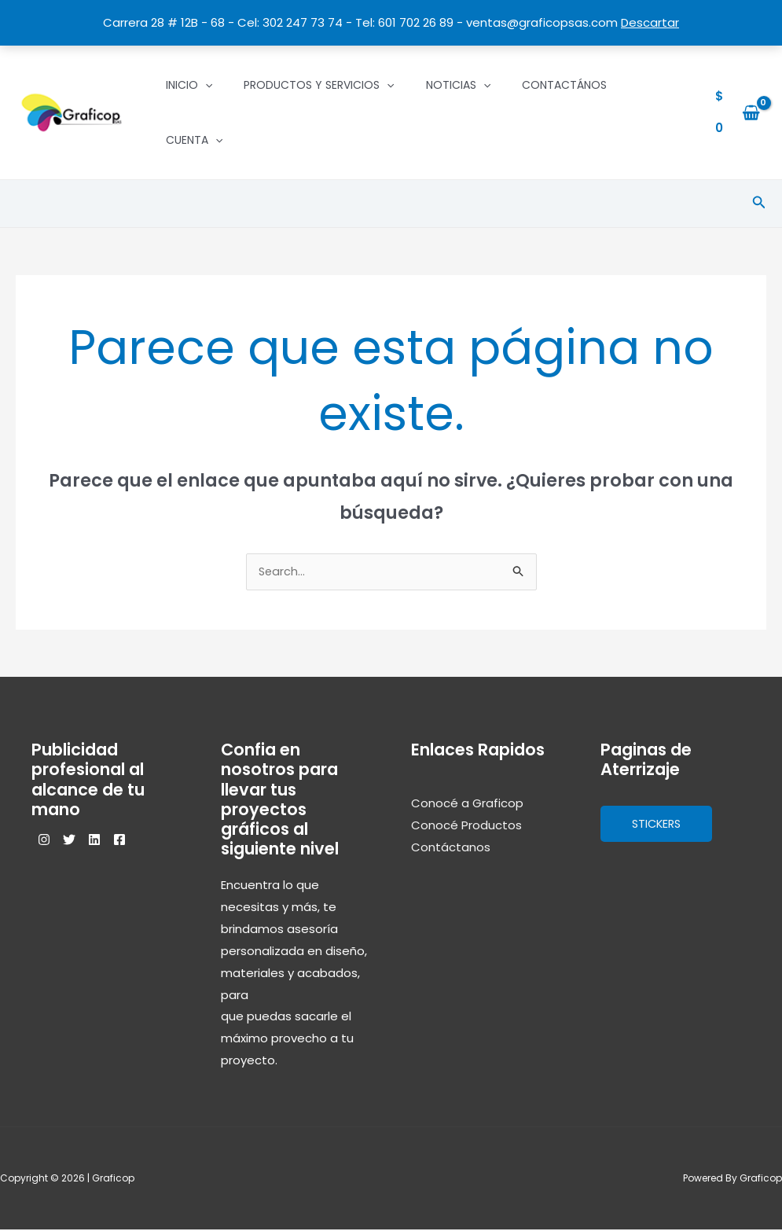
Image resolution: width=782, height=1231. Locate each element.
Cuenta (194, 140)
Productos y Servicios (319, 85)
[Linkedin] (113, 841)
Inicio (189, 85)
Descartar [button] (650, 22)
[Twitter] (78, 841)
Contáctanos (450, 848)
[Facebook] (147, 841)
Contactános (564, 85)
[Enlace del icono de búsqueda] (759, 204)
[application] (205, 85)
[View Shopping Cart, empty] (737, 112)
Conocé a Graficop (467, 804)
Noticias (458, 85)
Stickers (658, 825)
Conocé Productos (466, 826)
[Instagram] (44, 841)
